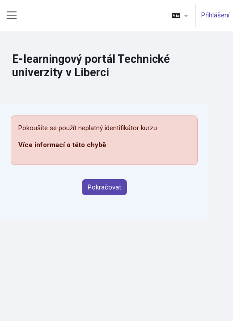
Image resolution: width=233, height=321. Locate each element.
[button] (180, 15)
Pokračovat (104, 187)
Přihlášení (215, 15)
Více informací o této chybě (62, 145)
